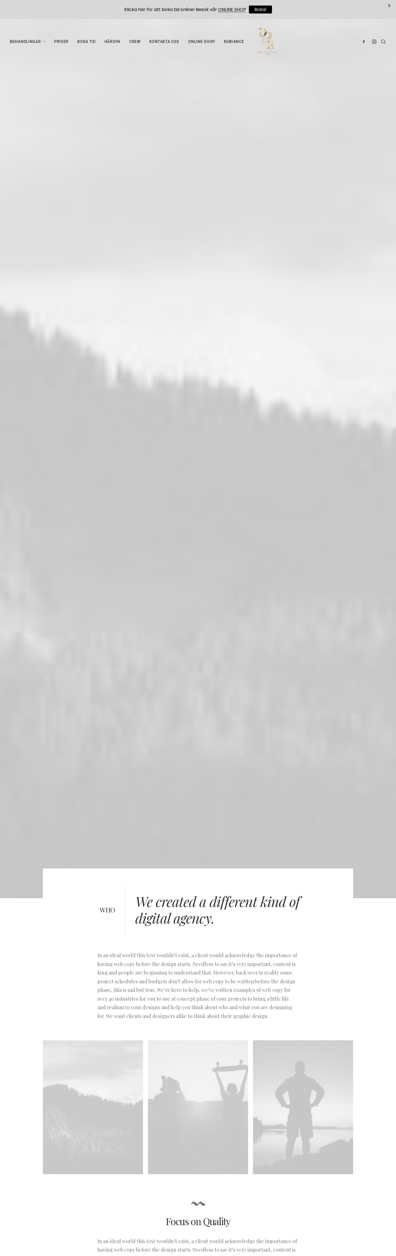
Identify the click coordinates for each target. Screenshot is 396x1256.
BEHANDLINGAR (27, 44)
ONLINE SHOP (201, 44)
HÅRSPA (112, 44)
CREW (135, 44)
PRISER (61, 44)
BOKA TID (86, 44)
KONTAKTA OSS (164, 44)
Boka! (260, 9)
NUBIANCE (234, 44)
